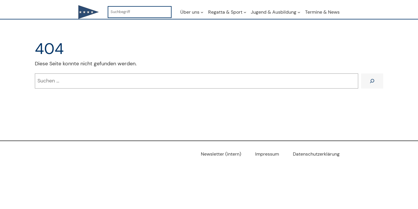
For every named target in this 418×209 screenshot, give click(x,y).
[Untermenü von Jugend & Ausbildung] (299, 12)
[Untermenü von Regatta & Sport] (245, 12)
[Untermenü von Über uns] (202, 12)
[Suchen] (372, 81)
